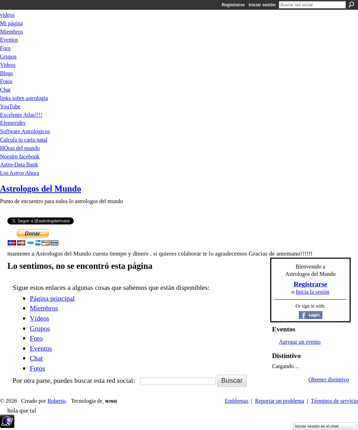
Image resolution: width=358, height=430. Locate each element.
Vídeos (39, 318)
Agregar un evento (300, 342)
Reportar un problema (279, 401)
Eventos (41, 348)
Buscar (351, 4)
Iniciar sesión (262, 4)
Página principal (52, 298)
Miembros (44, 308)
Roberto (57, 401)
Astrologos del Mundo (40, 188)
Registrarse (233, 4)
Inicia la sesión (312, 292)
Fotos (37, 368)
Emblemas (237, 401)
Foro (36, 338)
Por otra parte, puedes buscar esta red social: (74, 380)
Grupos (40, 328)
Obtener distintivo (328, 379)
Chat (36, 358)
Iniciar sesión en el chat (316, 426)
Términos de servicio (334, 401)
